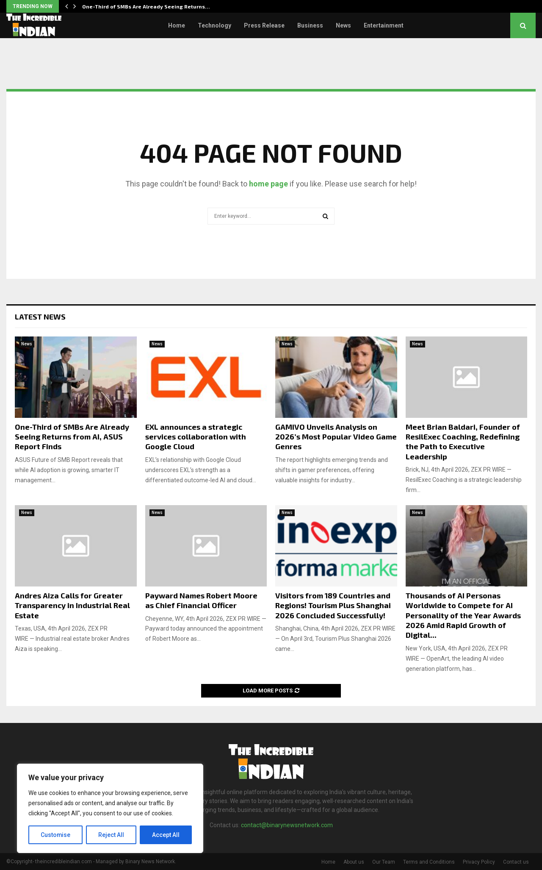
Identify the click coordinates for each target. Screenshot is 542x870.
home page (268, 183)
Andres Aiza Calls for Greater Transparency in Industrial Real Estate (72, 605)
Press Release (264, 25)
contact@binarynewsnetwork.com (287, 825)
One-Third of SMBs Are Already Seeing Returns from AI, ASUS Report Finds (72, 436)
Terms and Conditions (429, 862)
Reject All (111, 834)
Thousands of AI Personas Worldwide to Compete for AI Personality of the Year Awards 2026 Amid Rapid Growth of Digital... (463, 615)
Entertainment (384, 25)
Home (176, 25)
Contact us (516, 862)
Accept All (166, 834)
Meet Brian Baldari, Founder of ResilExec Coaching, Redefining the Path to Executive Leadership (463, 441)
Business (310, 25)
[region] (110, 808)
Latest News (40, 316)
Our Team (383, 862)
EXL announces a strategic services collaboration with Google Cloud (195, 436)
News (343, 25)
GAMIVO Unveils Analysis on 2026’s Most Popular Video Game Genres (336, 436)
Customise (56, 834)
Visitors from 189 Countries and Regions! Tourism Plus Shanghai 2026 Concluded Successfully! (333, 605)
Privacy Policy (479, 862)
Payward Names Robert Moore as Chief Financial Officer (201, 600)
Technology (214, 25)
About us (353, 862)
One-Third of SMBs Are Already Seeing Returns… (146, 6)
